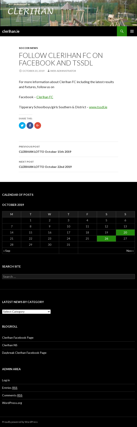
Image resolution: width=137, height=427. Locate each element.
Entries (9, 388)
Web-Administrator (63, 70)
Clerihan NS (9, 345)
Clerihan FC (44, 97)
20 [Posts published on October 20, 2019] (125, 232)
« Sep (6, 250)
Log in (6, 380)
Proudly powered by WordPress (20, 421)
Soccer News (28, 48)
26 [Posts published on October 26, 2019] (106, 238)
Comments (12, 395)
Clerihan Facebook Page (18, 337)
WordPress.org (12, 403)
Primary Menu (132, 31)
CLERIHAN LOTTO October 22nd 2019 (68, 163)
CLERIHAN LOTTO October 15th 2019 (68, 148)
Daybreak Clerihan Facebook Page (24, 352)
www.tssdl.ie (98, 107)
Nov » (130, 250)
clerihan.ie (10, 31)
